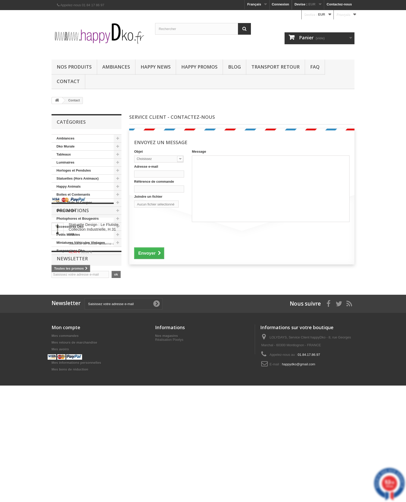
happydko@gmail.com (298, 462)
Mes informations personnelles (76, 461)
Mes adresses (63, 454)
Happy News (156, 67)
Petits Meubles (68, 235)
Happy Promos (199, 67)
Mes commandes (65, 434)
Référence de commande (154, 181)
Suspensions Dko (70, 251)
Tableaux (63, 154)
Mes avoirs (60, 447)
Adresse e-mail (146, 166)
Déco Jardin (66, 210)
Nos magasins (166, 434)
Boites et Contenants (73, 194)
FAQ (315, 67)
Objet (138, 151)
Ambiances (116, 67)
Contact (68, 81)
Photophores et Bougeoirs (77, 218)
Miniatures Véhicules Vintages (80, 243)
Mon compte (66, 426)
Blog (234, 67)
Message (199, 151)
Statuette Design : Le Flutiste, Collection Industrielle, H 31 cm (94, 294)
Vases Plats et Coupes (74, 202)
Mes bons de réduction (70, 468)
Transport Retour (275, 67)
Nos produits (74, 67)
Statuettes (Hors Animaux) (77, 178)
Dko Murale (65, 146)
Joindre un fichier (148, 196)
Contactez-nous (339, 4)
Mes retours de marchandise (74, 441)
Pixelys (178, 443)
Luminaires (65, 162)
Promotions (73, 276)
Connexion (280, 4)
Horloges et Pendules (73, 170)
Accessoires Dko (70, 226)
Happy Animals (68, 186)
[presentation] (173, 234)
